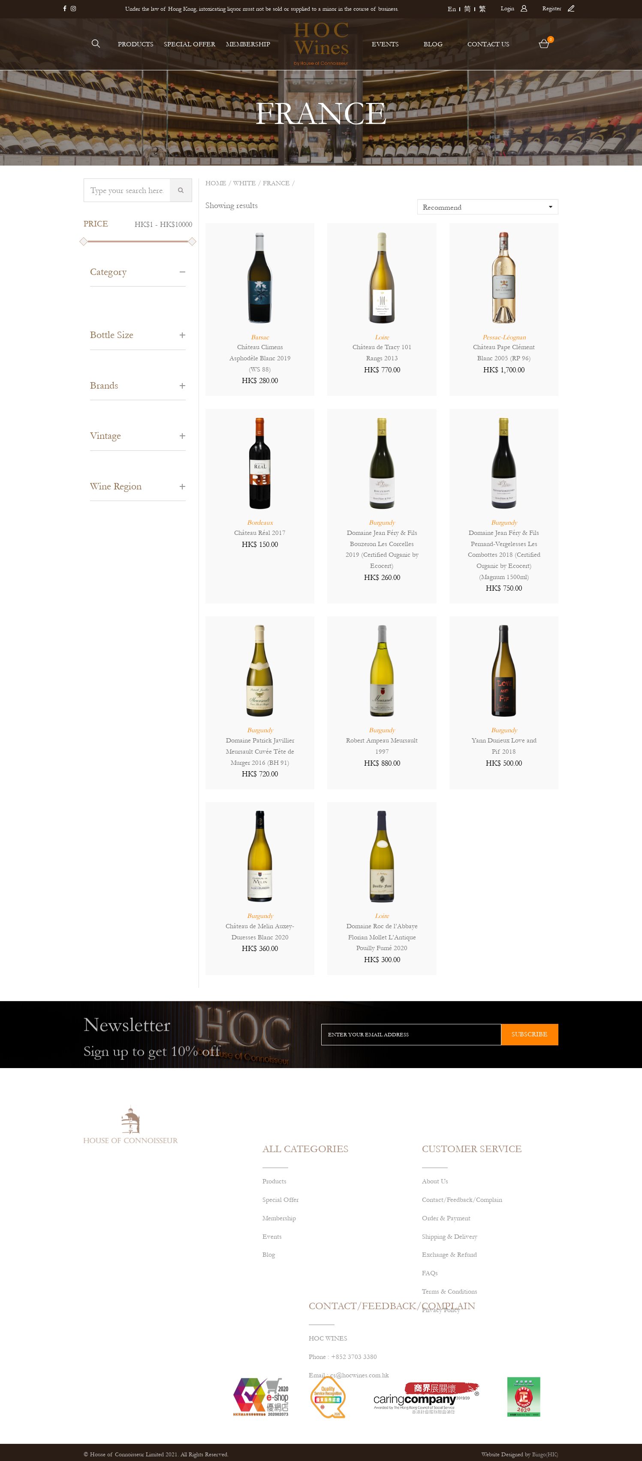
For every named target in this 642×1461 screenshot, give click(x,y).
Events (272, 1311)
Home (215, 183)
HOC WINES (328, 1375)
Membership (279, 1293)
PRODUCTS (136, 44)
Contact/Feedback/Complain (462, 1274)
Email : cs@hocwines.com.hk (349, 1412)
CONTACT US (488, 44)
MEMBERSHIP (248, 44)
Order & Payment (446, 1293)
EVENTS (385, 44)
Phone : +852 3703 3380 (343, 1393)
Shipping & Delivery (449, 1311)
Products (274, 1256)
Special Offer (280, 1274)
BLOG (433, 44)
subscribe (530, 1034)
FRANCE (276, 183)
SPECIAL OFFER (189, 44)
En (452, 9)
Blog (268, 1330)
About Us (435, 1256)
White (244, 183)
